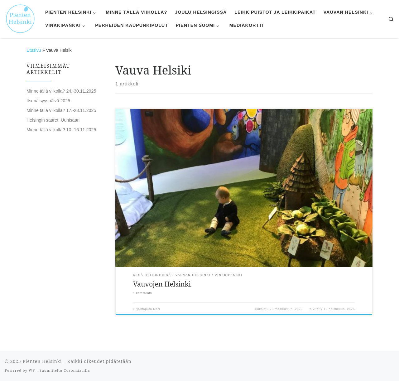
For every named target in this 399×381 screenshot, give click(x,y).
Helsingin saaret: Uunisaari (52, 120)
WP (32, 370)
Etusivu (33, 50)
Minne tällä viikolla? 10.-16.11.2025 (61, 129)
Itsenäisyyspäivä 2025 (48, 100)
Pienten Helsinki (42, 361)
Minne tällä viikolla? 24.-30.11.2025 (61, 91)
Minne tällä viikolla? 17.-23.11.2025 (61, 110)
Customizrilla (77, 370)
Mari (156, 309)
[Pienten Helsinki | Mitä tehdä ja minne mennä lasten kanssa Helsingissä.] (20, 18)
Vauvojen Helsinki (162, 283)
